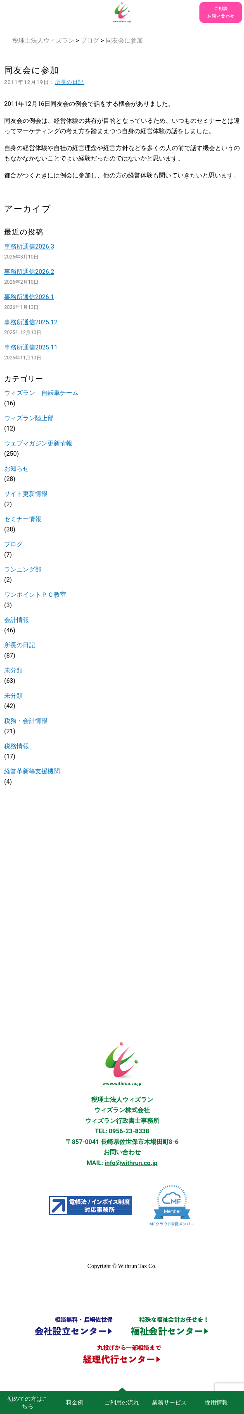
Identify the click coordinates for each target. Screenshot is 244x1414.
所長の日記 (69, 82)
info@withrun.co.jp (131, 1163)
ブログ (90, 40)
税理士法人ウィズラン (43, 40)
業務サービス (169, 1402)
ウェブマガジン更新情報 (38, 443)
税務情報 (16, 746)
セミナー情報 (22, 519)
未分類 (13, 670)
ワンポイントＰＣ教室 (35, 594)
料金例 (74, 1402)
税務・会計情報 (25, 721)
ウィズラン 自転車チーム (41, 393)
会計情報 (16, 620)
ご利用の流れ (121, 1402)
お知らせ (16, 468)
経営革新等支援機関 (32, 771)
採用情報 (216, 1402)
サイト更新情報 (25, 494)
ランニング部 (22, 569)
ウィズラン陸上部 (29, 418)
